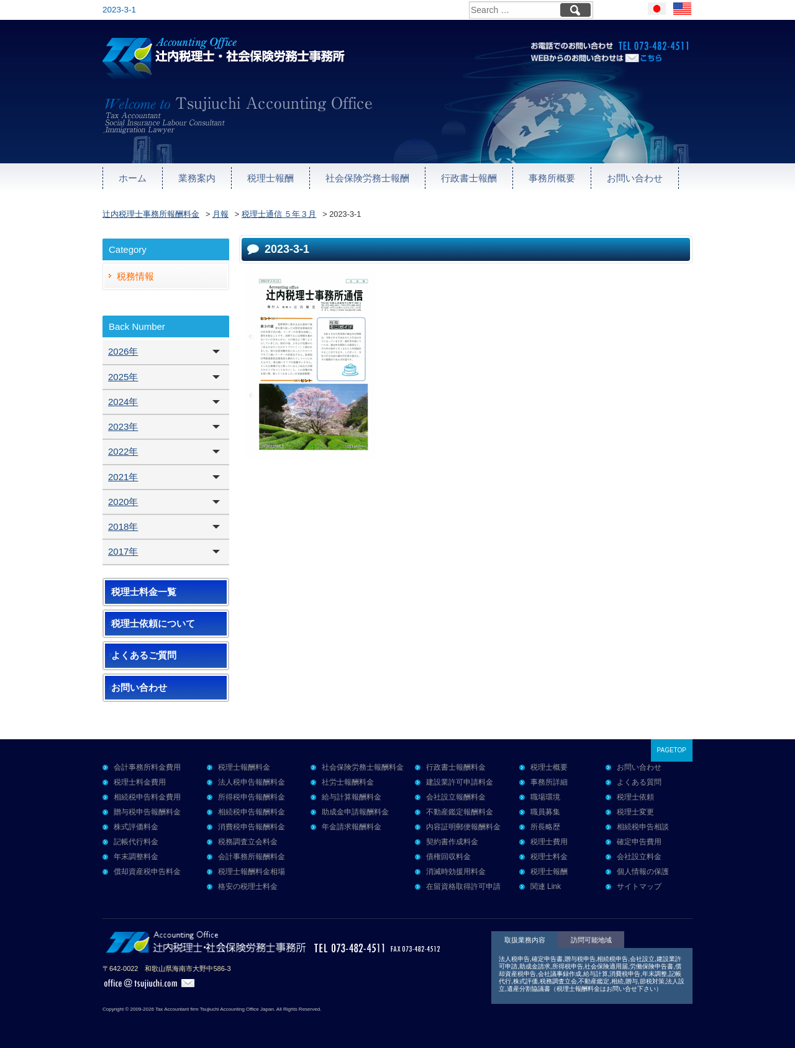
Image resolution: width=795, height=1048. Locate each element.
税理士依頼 (635, 797)
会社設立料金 (639, 856)
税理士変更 (635, 812)
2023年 (123, 426)
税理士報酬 (270, 178)
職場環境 (545, 797)
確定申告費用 (639, 841)
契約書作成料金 (452, 841)
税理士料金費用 (140, 782)
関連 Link (545, 886)
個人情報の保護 (643, 871)
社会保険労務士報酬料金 (363, 767)
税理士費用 (549, 841)
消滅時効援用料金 (456, 871)
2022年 (123, 451)
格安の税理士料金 (248, 886)
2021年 (123, 477)
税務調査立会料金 (248, 841)
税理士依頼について (153, 624)
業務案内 (197, 178)
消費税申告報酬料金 (251, 826)
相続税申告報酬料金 (251, 812)
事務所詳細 (549, 782)
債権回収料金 (448, 856)
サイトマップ (639, 886)
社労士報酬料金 (348, 782)
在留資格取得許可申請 (463, 886)
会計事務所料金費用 (147, 767)
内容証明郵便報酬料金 (463, 826)
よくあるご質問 (143, 655)
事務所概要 (552, 178)
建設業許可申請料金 (459, 782)
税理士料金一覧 (143, 592)
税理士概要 (549, 767)
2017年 (123, 551)
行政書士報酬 (469, 178)
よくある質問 (639, 782)
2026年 (123, 351)
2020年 (123, 501)
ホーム (133, 178)
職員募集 (545, 812)
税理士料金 (549, 856)
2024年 (123, 401)
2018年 (123, 526)
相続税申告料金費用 (147, 797)
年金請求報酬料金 (351, 826)
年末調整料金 (136, 856)
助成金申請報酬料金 (355, 812)
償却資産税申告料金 (147, 871)
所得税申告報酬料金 (251, 797)
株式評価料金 (136, 826)
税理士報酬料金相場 (251, 871)
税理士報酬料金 (244, 767)
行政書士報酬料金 (456, 767)
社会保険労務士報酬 (367, 178)
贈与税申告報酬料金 (147, 812)
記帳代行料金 (136, 841)
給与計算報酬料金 (351, 797)
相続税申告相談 (643, 826)
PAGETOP (671, 750)
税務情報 (135, 276)
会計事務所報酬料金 (251, 856)
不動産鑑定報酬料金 (459, 812)
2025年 (123, 376)
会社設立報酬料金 (456, 797)
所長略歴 (545, 826)
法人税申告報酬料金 (251, 782)
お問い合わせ (635, 178)
